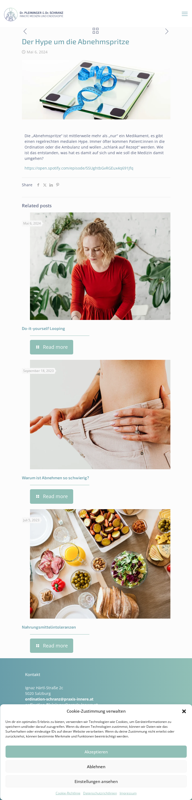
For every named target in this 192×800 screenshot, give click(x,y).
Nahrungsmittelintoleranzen (49, 627)
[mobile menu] (184, 13)
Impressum (128, 793)
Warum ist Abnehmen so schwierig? (55, 477)
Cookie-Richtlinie (68, 793)
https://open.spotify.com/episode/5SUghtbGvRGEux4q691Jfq (79, 168)
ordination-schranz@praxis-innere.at (59, 699)
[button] (184, 711)
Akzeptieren (96, 751)
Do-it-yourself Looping (43, 328)
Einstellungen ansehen (96, 781)
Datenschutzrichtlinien (100, 793)
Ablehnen (96, 766)
